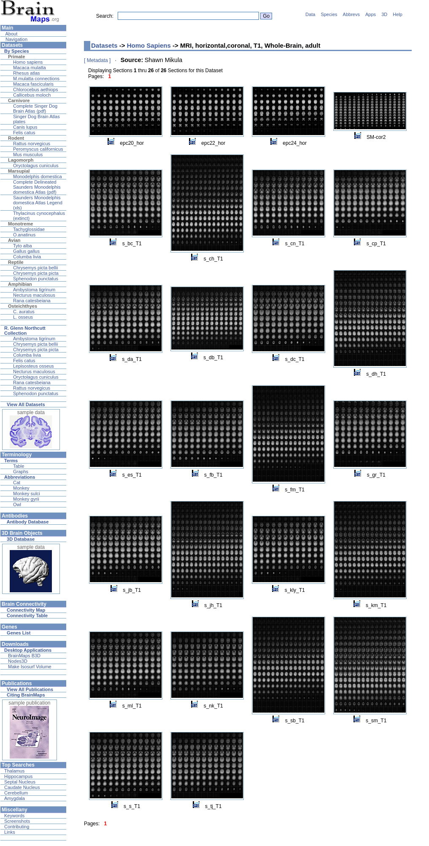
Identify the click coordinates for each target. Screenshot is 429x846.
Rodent (16, 138)
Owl (17, 504)
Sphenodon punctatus (35, 278)
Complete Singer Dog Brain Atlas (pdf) (35, 108)
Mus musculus (28, 154)
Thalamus (14, 770)
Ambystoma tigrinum (34, 289)
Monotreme (20, 223)
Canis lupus (25, 127)
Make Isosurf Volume (29, 666)
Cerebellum (16, 792)
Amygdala (14, 798)
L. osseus (23, 317)
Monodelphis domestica (37, 176)
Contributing (16, 826)
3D (384, 14)
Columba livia (27, 256)
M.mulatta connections (36, 78)
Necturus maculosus (34, 295)
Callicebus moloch (32, 95)
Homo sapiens (28, 62)
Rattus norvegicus (31, 143)
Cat (16, 482)
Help (397, 14)
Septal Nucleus (19, 781)
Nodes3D (17, 661)
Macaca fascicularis (33, 84)
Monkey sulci (26, 493)
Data (310, 14)
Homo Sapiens (149, 45)
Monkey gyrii (26, 499)
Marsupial (19, 171)
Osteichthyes (22, 306)
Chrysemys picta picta (36, 273)
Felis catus (24, 132)
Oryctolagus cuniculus (36, 165)
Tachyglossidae (29, 229)
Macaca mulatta (29, 67)
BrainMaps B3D (24, 655)
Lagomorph (21, 160)
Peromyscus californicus (38, 149)
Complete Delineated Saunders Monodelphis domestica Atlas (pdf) (37, 187)
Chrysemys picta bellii (35, 267)
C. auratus (24, 311)
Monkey (21, 488)
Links (9, 832)
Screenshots (17, 821)
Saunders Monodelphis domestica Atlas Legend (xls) (37, 202)
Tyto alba (22, 245)
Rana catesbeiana (32, 300)
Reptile (16, 262)
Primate (16, 56)
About (10, 33)
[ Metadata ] (97, 60)
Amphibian (20, 284)
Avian (14, 240)
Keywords (14, 815)
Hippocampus (18, 776)
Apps (370, 14)
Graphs (20, 471)
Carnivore (19, 100)
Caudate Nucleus (22, 787)
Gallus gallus (26, 251)
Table (18, 466)
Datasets (104, 45)
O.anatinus (24, 234)
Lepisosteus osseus (33, 366)
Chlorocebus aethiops (35, 89)
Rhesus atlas (26, 73)
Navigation (15, 39)
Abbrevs (351, 14)
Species (329, 14)
